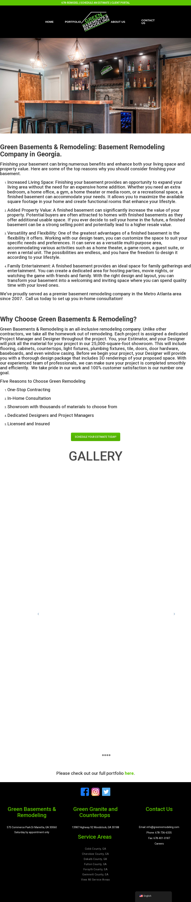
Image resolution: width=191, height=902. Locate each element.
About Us (118, 21)
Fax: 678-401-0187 (159, 838)
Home (49, 21)
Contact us (148, 22)
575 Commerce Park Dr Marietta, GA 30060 (32, 827)
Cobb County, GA (95, 848)
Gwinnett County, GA (95, 874)
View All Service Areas (95, 879)
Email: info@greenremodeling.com (159, 827)
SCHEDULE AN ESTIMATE (95, 2)
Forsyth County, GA (95, 869)
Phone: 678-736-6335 (159, 832)
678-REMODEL (69, 2)
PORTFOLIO (73, 21)
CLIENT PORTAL (120, 2)
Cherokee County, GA (95, 853)
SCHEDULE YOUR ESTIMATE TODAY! (95, 436)
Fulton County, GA (95, 864)
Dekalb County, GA (95, 859)
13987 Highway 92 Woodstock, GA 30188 (95, 827)
